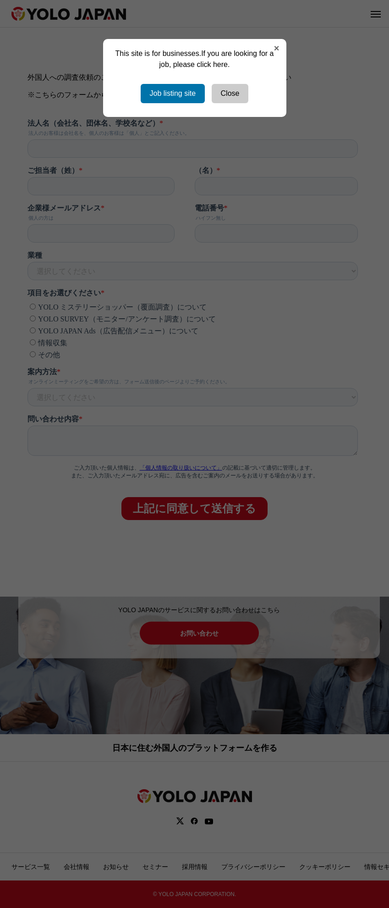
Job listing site (173, 93)
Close (230, 93)
